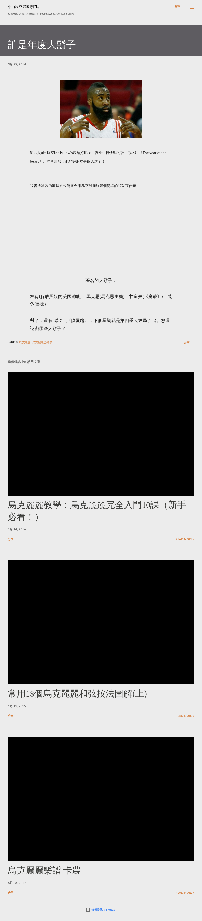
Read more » (185, 539)
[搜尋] (177, 7)
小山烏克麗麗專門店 (24, 6)
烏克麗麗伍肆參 (42, 342)
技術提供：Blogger (101, 909)
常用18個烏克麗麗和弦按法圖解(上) (77, 693)
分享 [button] (187, 342)
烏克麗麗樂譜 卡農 (44, 870)
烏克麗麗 (25, 342)
